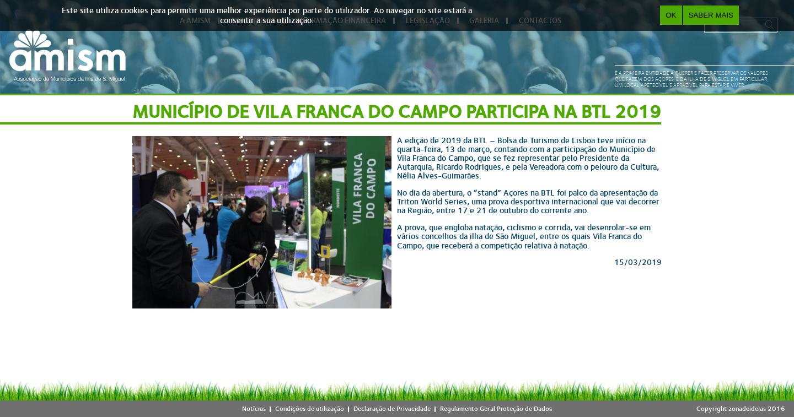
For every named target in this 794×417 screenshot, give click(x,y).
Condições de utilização (309, 409)
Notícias (254, 409)
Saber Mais (711, 15)
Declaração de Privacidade (392, 409)
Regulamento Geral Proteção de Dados (496, 409)
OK (671, 15)
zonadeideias (747, 409)
